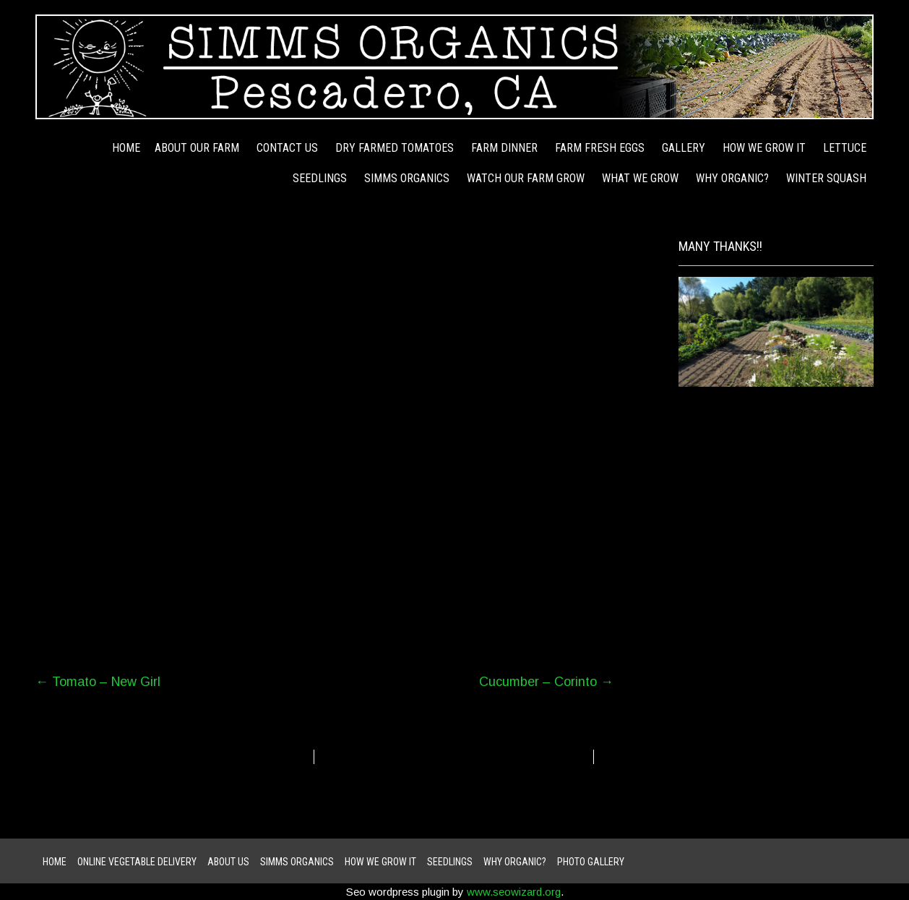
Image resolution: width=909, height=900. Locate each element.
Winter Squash (826, 178)
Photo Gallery (590, 861)
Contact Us (287, 148)
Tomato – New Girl (97, 681)
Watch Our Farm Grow (526, 178)
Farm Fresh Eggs (600, 148)
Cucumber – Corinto (546, 681)
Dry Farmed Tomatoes (394, 148)
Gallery (683, 148)
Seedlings (320, 178)
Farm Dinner (504, 148)
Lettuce (844, 148)
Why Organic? (732, 178)
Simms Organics (406, 178)
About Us (228, 861)
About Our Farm (197, 148)
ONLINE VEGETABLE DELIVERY (137, 861)
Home (126, 148)
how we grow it (764, 148)
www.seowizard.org (514, 892)
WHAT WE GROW (640, 178)
